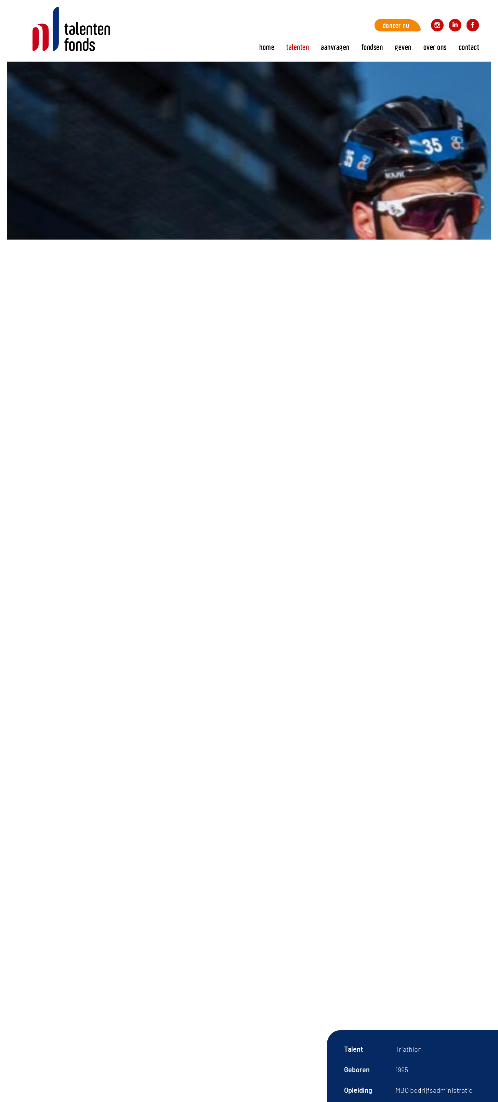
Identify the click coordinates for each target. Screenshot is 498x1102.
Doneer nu (396, 25)
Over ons (435, 47)
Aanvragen (335, 47)
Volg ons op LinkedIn (455, 26)
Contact (469, 47)
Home (71, 29)
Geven (403, 47)
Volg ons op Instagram (437, 26)
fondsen (372, 47)
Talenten (297, 47)
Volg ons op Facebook (473, 26)
